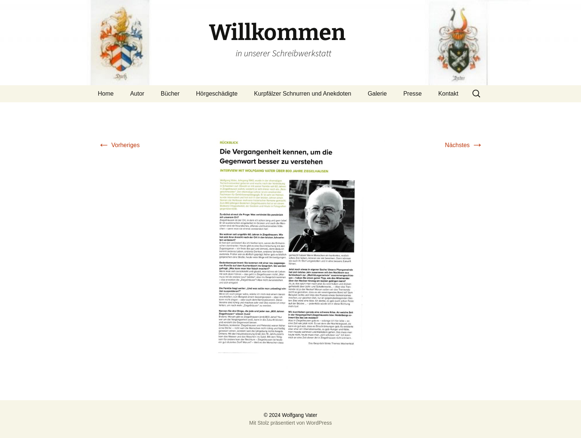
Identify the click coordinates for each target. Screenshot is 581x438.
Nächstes (464, 145)
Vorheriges (119, 145)
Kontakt (448, 93)
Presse (412, 93)
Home (106, 93)
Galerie (377, 93)
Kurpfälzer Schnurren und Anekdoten (302, 93)
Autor (137, 93)
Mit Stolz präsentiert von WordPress (290, 423)
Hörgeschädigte (217, 93)
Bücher (170, 93)
